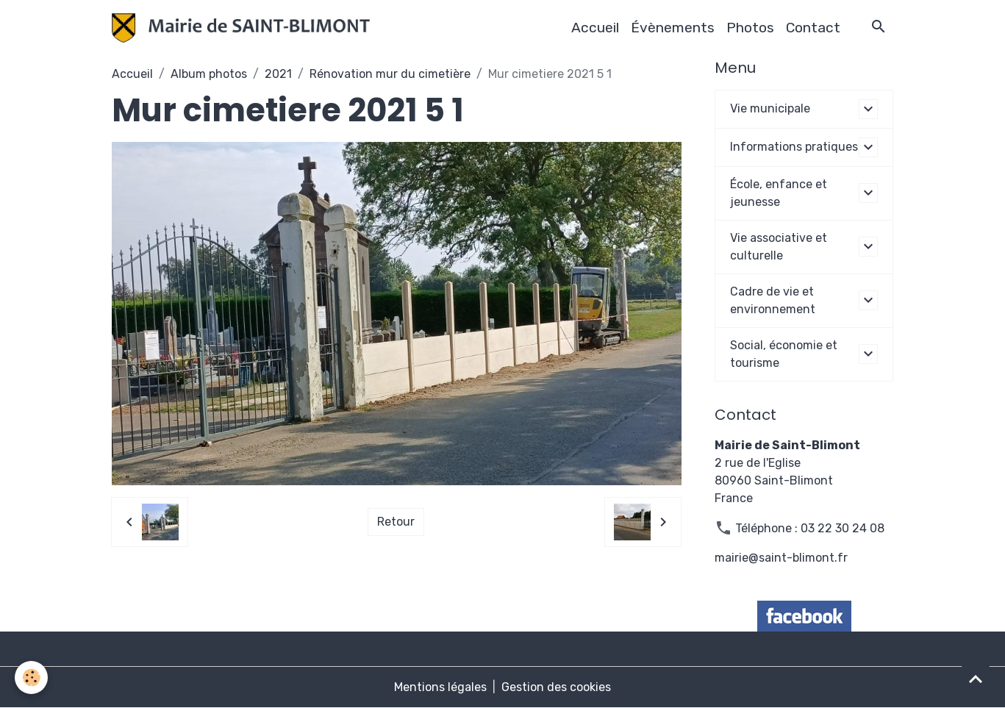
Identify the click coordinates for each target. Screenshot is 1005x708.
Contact (813, 27)
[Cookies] (31, 677)
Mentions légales (440, 687)
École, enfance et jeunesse (778, 193)
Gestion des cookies (556, 687)
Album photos (209, 74)
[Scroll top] (975, 678)
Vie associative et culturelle (778, 246)
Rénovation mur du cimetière (390, 74)
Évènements (673, 27)
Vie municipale (770, 108)
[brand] (244, 28)
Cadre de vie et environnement (772, 300)
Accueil (595, 27)
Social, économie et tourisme (783, 354)
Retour (396, 522)
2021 (278, 74)
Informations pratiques (794, 147)
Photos (750, 27)
